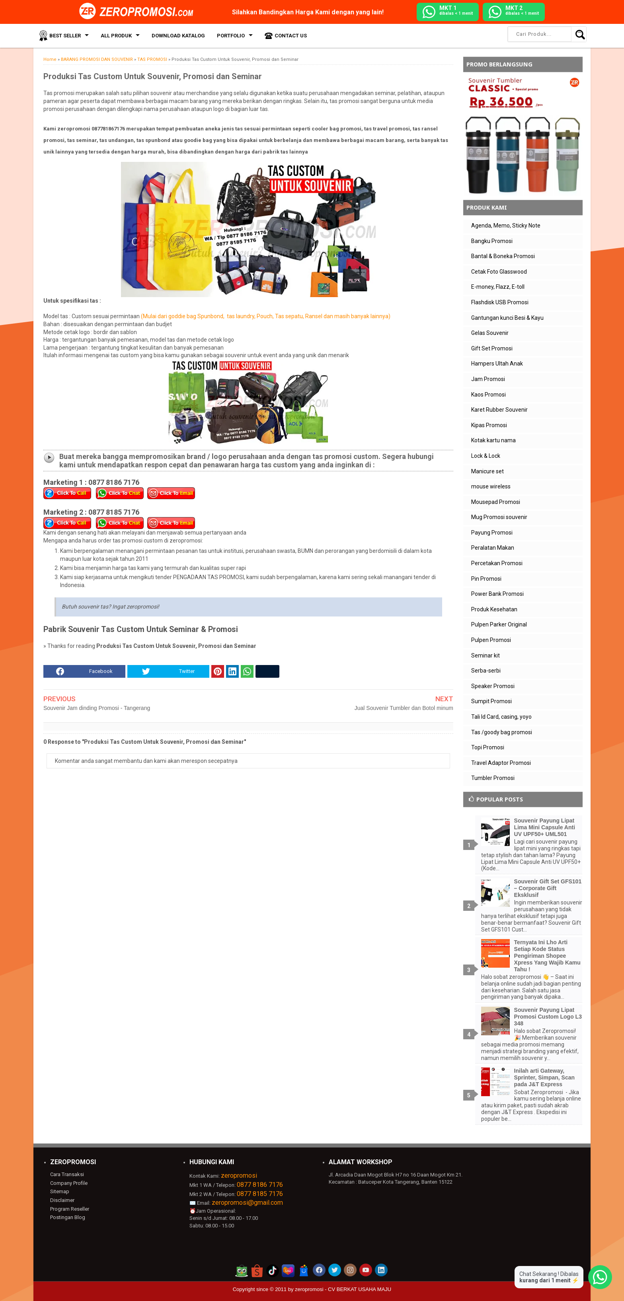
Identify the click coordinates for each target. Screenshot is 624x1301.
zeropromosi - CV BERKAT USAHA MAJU (343, 1289)
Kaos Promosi (488, 394)
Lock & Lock (485, 456)
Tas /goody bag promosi (501, 732)
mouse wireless (491, 486)
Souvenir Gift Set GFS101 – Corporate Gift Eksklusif (548, 888)
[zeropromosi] (139, 11)
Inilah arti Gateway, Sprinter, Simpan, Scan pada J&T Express (544, 1077)
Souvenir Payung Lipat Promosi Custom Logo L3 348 (548, 1017)
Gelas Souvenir (490, 333)
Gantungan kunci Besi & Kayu (507, 318)
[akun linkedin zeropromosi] (381, 1270)
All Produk (116, 36)
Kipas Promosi (489, 425)
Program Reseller (69, 1209)
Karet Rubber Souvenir (499, 409)
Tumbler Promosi (493, 778)
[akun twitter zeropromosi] (334, 1270)
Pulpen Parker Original (499, 624)
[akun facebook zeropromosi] (319, 1270)
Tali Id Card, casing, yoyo (501, 717)
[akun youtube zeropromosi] (365, 1270)
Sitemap (59, 1191)
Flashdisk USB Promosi (499, 302)
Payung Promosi (492, 532)
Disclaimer (62, 1200)
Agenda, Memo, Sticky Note (505, 225)
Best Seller (65, 36)
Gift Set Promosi (492, 348)
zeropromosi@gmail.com (247, 1202)
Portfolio (231, 36)
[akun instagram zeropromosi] (350, 1270)
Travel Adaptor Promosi (501, 763)
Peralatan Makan (492, 548)
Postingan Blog (67, 1217)
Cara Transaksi (67, 1174)
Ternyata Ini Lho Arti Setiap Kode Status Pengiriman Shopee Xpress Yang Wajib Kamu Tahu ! (547, 955)
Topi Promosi (487, 747)
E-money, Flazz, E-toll (498, 287)
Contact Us (291, 36)
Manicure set (487, 471)
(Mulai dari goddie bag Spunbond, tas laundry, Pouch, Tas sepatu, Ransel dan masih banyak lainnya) (265, 316)
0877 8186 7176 (260, 1184)
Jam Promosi (488, 379)
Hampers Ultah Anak (497, 363)
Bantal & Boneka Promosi (503, 256)
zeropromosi (239, 1175)
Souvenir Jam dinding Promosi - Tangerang (96, 708)
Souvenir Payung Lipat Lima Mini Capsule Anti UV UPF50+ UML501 (544, 827)
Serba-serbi (486, 670)
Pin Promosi (486, 579)
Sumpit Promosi (491, 701)
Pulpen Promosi (491, 640)
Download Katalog (178, 36)
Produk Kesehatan (494, 609)
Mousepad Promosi (495, 502)
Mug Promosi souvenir (499, 517)
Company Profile (69, 1183)
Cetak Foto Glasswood (499, 271)
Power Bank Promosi (497, 594)
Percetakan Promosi (497, 563)
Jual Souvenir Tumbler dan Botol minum (404, 708)
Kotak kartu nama (493, 440)
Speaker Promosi (493, 686)
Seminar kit (485, 655)
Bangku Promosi (492, 241)
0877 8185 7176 (260, 1194)
